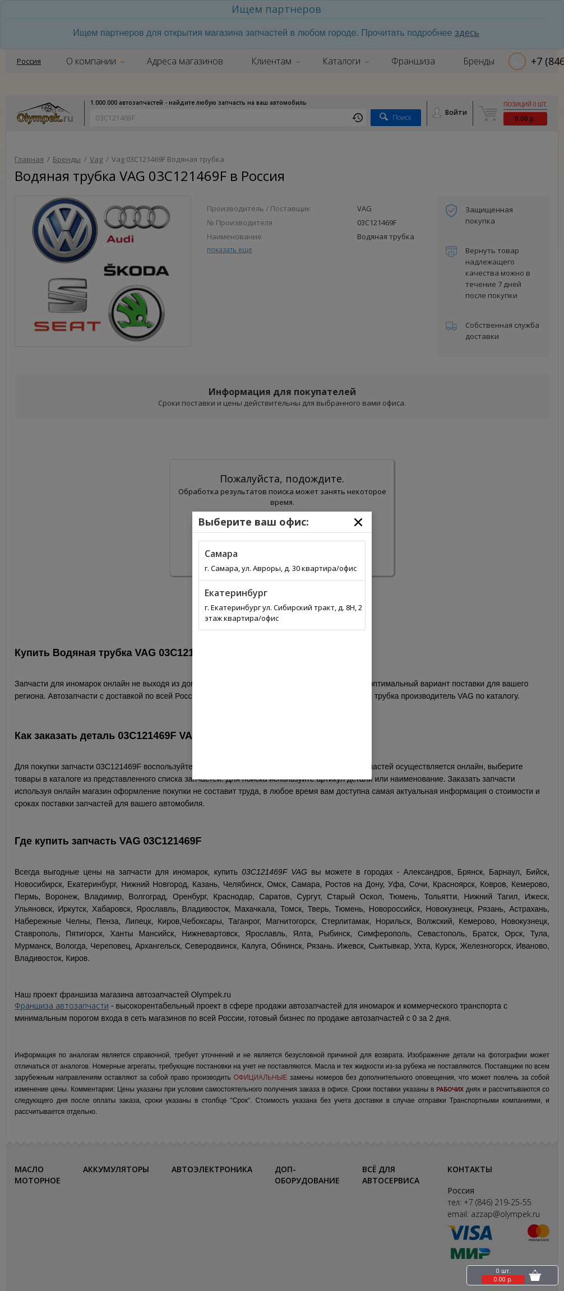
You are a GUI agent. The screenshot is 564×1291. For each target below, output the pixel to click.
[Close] (358, 522)
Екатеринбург (236, 593)
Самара (221, 553)
